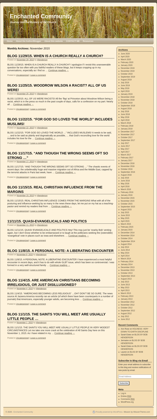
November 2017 (127, 134)
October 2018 (127, 103)
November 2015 (127, 201)
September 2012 (128, 310)
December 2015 (127, 198)
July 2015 (125, 212)
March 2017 (126, 155)
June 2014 (125, 250)
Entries (126, 396)
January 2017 (127, 160)
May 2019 (125, 88)
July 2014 (125, 247)
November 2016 (127, 166)
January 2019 (127, 94)
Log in (123, 393)
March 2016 (126, 189)
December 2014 (127, 233)
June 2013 (125, 285)
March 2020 (126, 59)
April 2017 (125, 152)
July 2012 (125, 316)
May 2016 (125, 183)
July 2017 (125, 143)
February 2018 (127, 126)
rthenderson (42, 60)
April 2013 (125, 290)
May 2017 (125, 149)
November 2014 (127, 235)
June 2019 (125, 85)
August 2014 (126, 244)
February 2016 (127, 192)
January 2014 (127, 264)
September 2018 (128, 106)
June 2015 (125, 215)
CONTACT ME (73, 41)
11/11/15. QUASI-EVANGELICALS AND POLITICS (47, 221)
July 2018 (125, 111)
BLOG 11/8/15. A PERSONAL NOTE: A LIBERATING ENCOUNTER (60, 251)
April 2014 (125, 256)
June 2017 (125, 146)
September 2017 (128, 140)
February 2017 (127, 158)
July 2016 (125, 178)
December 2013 (127, 267)
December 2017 (127, 132)
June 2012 (125, 319)
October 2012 (127, 308)
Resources (88, 41)
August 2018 (126, 108)
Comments (128, 399)
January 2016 (127, 195)
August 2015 (126, 209)
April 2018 (125, 120)
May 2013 (125, 287)
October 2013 (127, 273)
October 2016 (127, 169)
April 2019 (125, 91)
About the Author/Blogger (28, 41)
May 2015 (125, 218)
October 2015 (127, 204)
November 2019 (127, 71)
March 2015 (126, 224)
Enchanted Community (41, 16)
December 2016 (127, 163)
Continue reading (58, 70)
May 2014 (125, 253)
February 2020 (127, 62)
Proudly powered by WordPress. (109, 412)
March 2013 (126, 293)
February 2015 (127, 227)
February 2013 (127, 296)
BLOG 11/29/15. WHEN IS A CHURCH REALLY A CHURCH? (55, 56)
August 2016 (126, 175)
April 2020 (125, 56)
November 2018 (127, 100)
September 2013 (128, 276)
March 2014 (126, 259)
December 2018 (127, 97)
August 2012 (126, 313)
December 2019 (127, 68)
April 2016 (125, 186)
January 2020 (127, 65)
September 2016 (128, 172)
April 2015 (125, 221)
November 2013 (127, 270)
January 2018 (127, 129)
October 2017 (127, 137)
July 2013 (125, 282)
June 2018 (125, 114)
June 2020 (125, 54)
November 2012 (127, 305)
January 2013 (127, 299)
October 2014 (127, 238)
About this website (53, 41)
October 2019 (127, 74)
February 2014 (127, 261)
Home (10, 41)
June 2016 (125, 181)
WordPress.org (127, 402)
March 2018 (126, 123)
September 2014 (128, 241)
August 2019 (126, 80)
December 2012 (127, 302)
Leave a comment (38, 75)
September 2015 (128, 207)
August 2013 (126, 279)
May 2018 (125, 117)
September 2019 (128, 77)
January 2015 (127, 230)
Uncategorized (22, 75)
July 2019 (125, 82)
